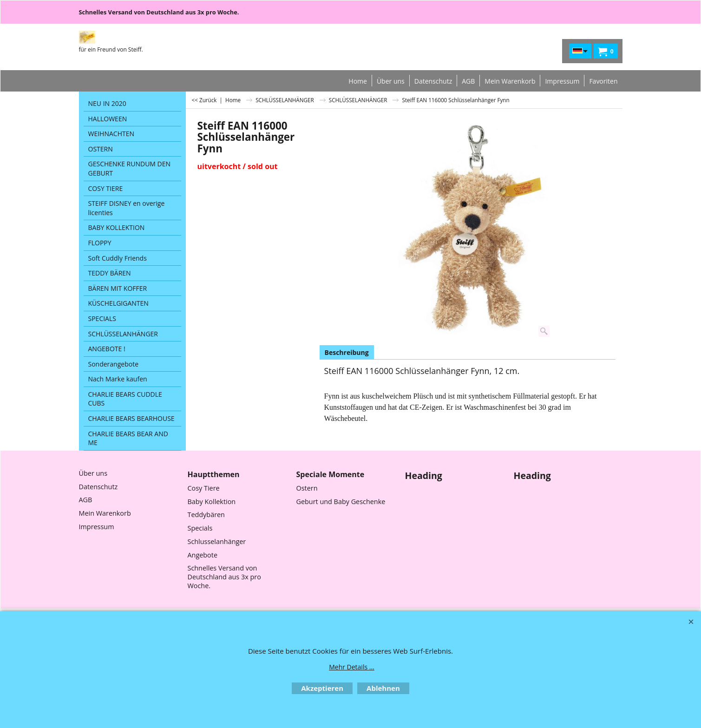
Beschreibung (347, 352)
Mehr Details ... (351, 666)
